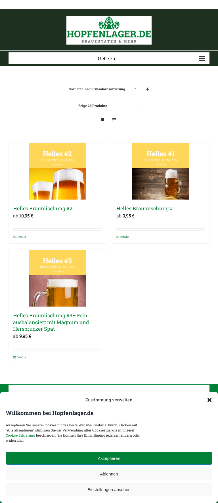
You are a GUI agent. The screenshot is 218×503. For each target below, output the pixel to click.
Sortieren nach (97, 89)
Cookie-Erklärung (20, 435)
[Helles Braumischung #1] (160, 171)
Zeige (92, 105)
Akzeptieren (109, 458)
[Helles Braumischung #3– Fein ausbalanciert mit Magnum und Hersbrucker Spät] (57, 278)
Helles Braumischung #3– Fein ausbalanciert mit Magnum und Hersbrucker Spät (51, 322)
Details (21, 237)
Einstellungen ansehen (109, 489)
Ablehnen (109, 473)
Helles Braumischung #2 (42, 208)
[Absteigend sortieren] (147, 89)
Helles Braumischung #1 (145, 208)
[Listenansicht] (113, 119)
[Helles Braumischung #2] (57, 171)
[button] (209, 400)
